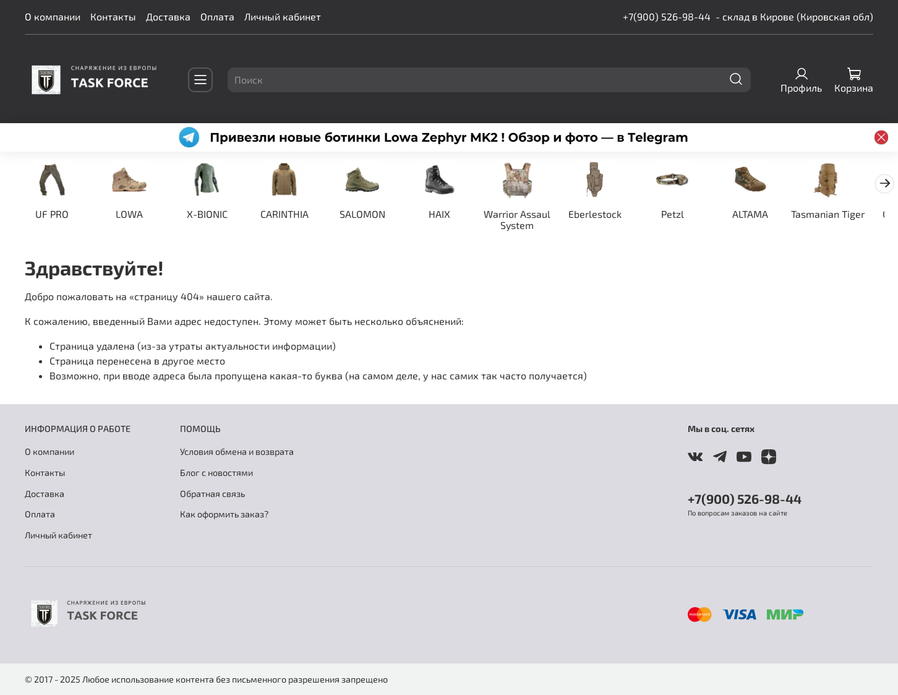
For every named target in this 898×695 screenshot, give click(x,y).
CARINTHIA (291, 214)
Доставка (168, 16)
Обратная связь (212, 493)
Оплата (217, 16)
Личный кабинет (282, 16)
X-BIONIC (210, 214)
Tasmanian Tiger (845, 214)
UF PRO (52, 214)
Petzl (686, 214)
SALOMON (370, 214)
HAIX (449, 214)
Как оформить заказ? (224, 514)
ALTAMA (766, 214)
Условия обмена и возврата (237, 451)
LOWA (131, 214)
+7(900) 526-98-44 (667, 16)
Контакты (113, 16)
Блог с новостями (216, 472)
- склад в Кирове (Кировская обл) (794, 16)
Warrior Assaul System (528, 220)
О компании (52, 16)
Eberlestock (607, 214)
